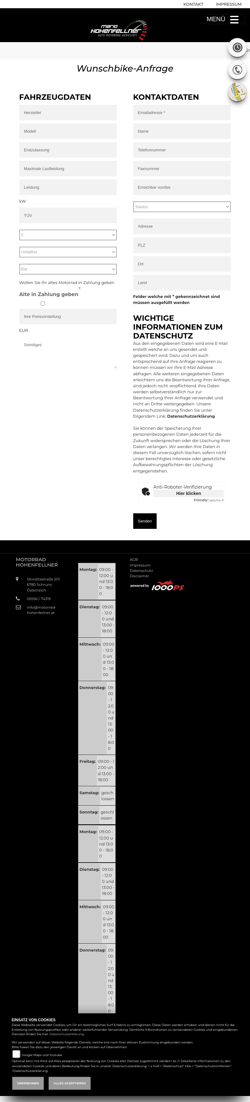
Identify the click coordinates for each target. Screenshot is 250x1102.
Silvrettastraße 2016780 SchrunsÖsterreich (43, 584)
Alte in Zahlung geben (48, 294)
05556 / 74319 (39, 599)
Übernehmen (28, 1083)
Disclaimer (139, 576)
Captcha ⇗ (209, 500)
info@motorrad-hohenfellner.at (41, 610)
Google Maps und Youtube (42, 1055)
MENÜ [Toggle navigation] (225, 19)
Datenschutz (141, 570)
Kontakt (193, 4)
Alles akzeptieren (69, 1083)
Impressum (228, 4)
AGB (134, 559)
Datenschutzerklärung (191, 416)
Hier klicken (188, 493)
